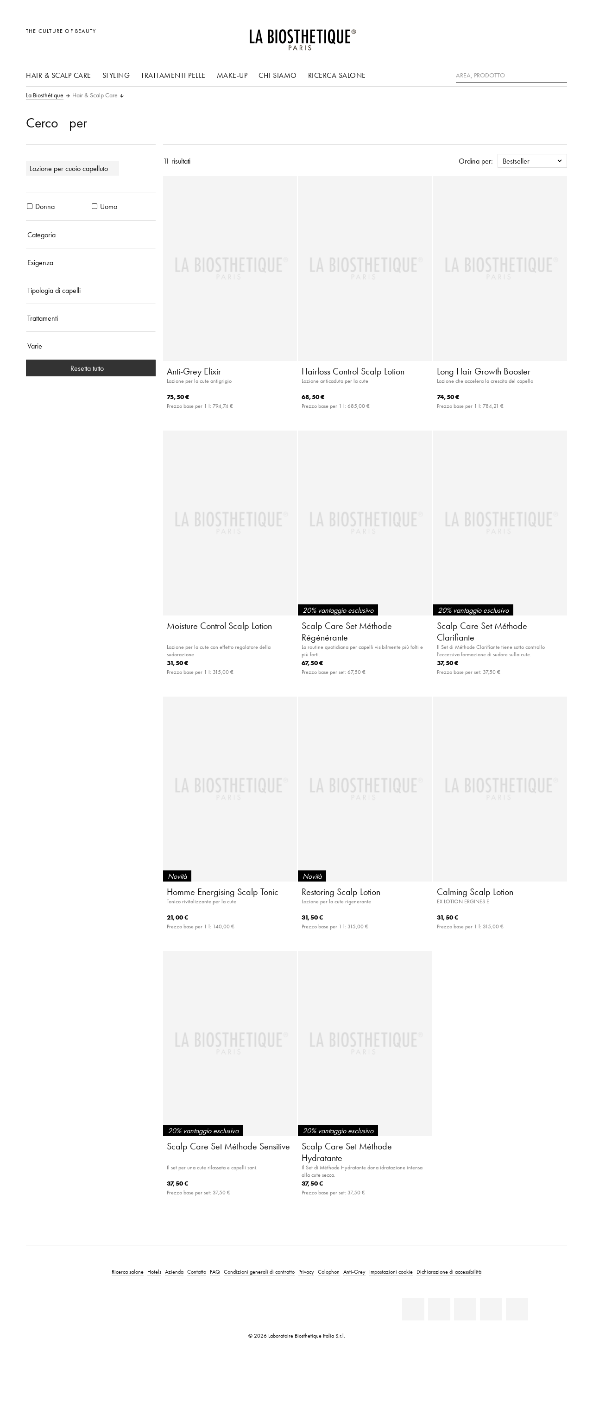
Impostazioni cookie (391, 1271)
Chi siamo (278, 75)
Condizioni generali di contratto (259, 1271)
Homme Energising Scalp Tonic (222, 891)
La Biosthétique (44, 95)
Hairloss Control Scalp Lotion (353, 371)
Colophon (329, 1271)
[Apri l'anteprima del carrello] (557, 36)
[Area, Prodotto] (511, 75)
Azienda (174, 1271)
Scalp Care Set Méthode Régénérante (347, 631)
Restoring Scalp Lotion (341, 891)
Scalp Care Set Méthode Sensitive (228, 1146)
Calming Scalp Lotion (475, 891)
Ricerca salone (337, 75)
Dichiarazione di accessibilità (448, 1271)
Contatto (196, 1271)
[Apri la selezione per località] (515, 36)
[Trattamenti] (91, 318)
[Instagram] (491, 1309)
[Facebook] (439, 1309)
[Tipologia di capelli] (91, 290)
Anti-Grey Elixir (194, 371)
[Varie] (91, 346)
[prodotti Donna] (29, 206)
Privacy (306, 1271)
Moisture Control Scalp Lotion (219, 625)
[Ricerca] (560, 74)
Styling (116, 75)
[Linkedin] (413, 1309)
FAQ (215, 1271)
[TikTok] (517, 1309)
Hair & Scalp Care (58, 75)
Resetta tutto (90, 368)
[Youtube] (465, 1309)
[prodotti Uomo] (94, 206)
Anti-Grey (354, 1271)
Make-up (232, 75)
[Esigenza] (91, 262)
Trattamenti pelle (173, 75)
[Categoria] (91, 234)
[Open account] (537, 36)
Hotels (154, 1271)
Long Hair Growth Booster (483, 371)
